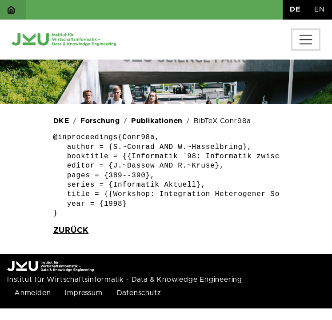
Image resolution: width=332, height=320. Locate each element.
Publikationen (157, 120)
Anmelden (32, 292)
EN (319, 9)
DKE (61, 120)
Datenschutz (139, 292)
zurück (71, 231)
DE (295, 9)
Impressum (83, 292)
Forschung (100, 120)
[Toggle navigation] (305, 39)
